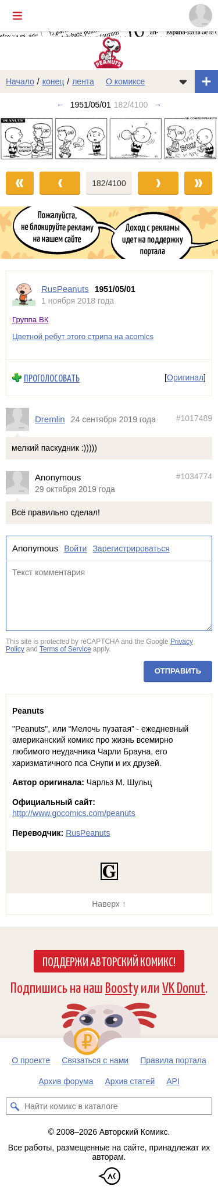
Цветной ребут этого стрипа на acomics (82, 336)
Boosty (121, 987)
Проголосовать (52, 378)
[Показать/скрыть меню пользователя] (200, 15)
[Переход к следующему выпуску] (109, 138)
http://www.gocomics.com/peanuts (73, 813)
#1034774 (194, 476)
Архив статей (130, 1081)
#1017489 (194, 418)
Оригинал (185, 377)
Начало (20, 81)
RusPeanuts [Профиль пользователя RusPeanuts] (65, 289)
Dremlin (50, 419)
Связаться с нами (95, 1060)
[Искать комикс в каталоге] (14, 1106)
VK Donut (183, 987)
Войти (75, 548)
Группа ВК (30, 319)
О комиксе (125, 81)
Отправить (178, 671)
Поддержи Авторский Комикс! (109, 960)
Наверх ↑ (109, 904)
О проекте (31, 1060)
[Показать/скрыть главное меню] (17, 15)
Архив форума (65, 1081)
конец (53, 81)
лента (83, 81)
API (173, 1081)
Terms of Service (65, 649)
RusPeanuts (88, 833)
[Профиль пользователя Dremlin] (20, 419)
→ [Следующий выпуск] (157, 104)
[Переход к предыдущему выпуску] (27, 138)
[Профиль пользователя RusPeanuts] (23, 295)
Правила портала (173, 1060)
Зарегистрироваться (130, 548)
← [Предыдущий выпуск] (60, 104)
